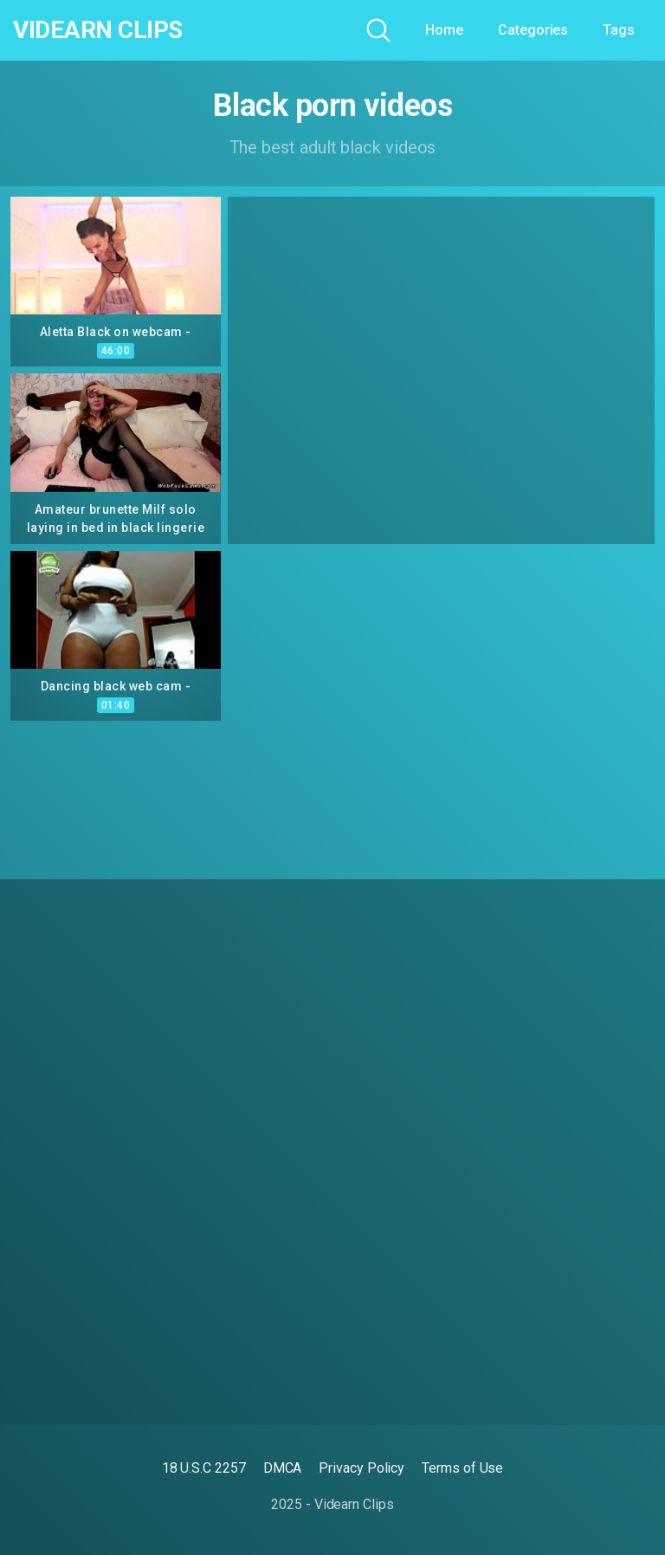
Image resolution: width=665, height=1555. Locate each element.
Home (444, 30)
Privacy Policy (361, 1468)
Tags (619, 30)
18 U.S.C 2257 (204, 1468)
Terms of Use (462, 1468)
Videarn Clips (98, 30)
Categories (533, 30)
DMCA (282, 1468)
